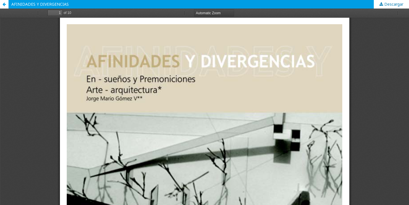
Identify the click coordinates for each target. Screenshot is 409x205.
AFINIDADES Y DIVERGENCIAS (40, 4)
